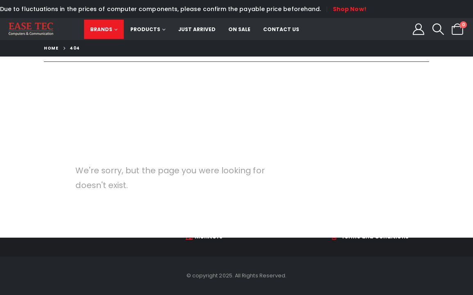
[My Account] (418, 29)
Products (146, 29)
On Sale (240, 29)
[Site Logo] (31, 29)
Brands (102, 29)
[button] (438, 29)
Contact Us (282, 29)
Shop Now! (349, 9)
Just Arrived (197, 29)
